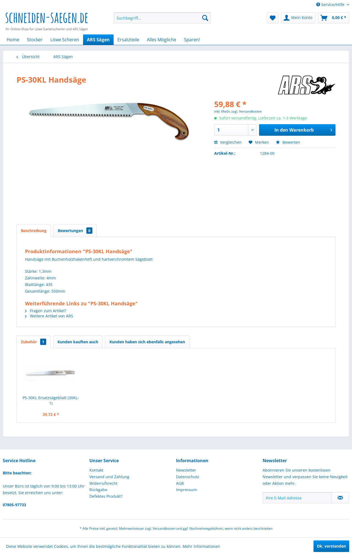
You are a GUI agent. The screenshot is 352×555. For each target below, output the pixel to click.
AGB (180, 483)
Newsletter (186, 470)
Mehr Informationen (201, 546)
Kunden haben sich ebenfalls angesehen (147, 341)
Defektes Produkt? (105, 496)
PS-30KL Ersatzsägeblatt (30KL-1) (51, 400)
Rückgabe (98, 489)
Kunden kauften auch (77, 341)
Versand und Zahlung (109, 476)
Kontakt (96, 470)
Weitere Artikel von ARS (49, 316)
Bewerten (288, 142)
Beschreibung (33, 230)
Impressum (186, 489)
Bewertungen (75, 230)
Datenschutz (187, 476)
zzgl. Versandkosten (246, 111)
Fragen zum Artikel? (45, 310)
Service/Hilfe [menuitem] (330, 4)
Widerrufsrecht (103, 483)
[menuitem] (162, 17)
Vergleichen (228, 142)
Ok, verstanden (331, 546)
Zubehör (33, 341)
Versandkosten (164, 528)
